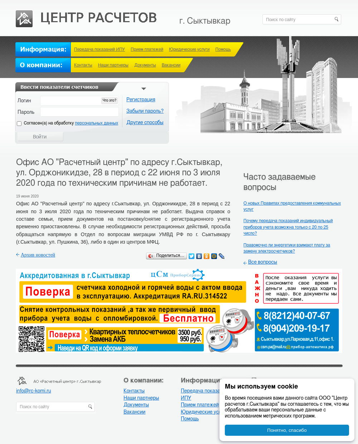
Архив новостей (38, 255)
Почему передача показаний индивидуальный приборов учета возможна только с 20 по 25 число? (288, 227)
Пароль (26, 112)
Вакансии (171, 65)
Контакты (83, 65)
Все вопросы (262, 262)
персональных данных (96, 123)
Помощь (223, 49)
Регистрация (140, 99)
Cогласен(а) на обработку (71, 123)
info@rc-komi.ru (33, 391)
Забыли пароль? (145, 111)
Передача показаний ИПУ (99, 49)
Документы (145, 65)
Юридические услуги (189, 49)
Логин (24, 100)
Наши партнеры (113, 65)
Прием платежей (147, 49)
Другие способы (145, 122)
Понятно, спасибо (286, 430)
